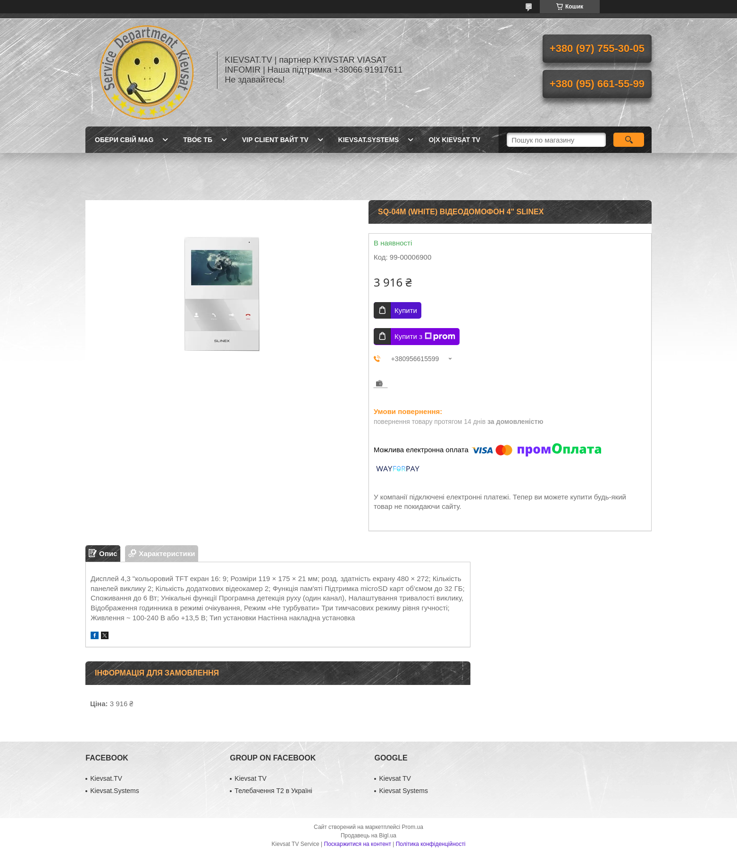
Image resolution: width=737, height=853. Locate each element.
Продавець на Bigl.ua (368, 835)
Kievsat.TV (106, 778)
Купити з (424, 336)
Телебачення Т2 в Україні (273, 790)
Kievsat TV (250, 778)
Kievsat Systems (403, 790)
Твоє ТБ (197, 140)
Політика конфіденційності (431, 844)
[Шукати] (628, 140)
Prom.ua (412, 827)
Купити (405, 310)
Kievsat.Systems (368, 140)
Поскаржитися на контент (357, 844)
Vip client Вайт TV (275, 140)
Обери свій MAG (124, 140)
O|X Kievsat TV (454, 140)
